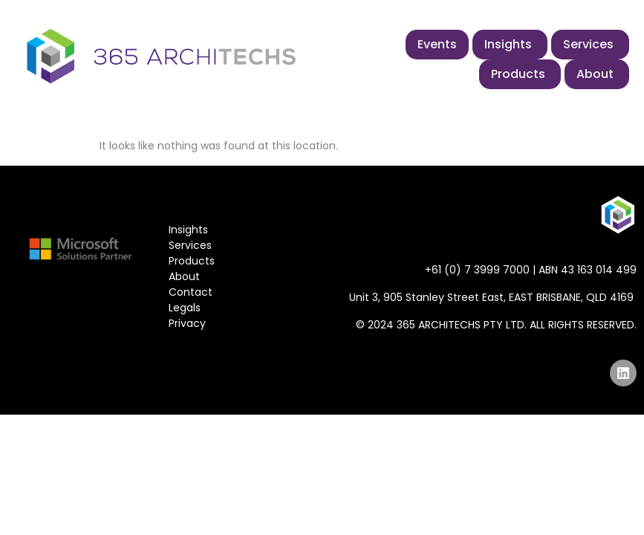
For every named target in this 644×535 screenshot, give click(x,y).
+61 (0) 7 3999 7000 (477, 269)
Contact (190, 292)
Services (190, 245)
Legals (185, 307)
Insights (188, 229)
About (184, 276)
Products (192, 260)
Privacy (187, 323)
